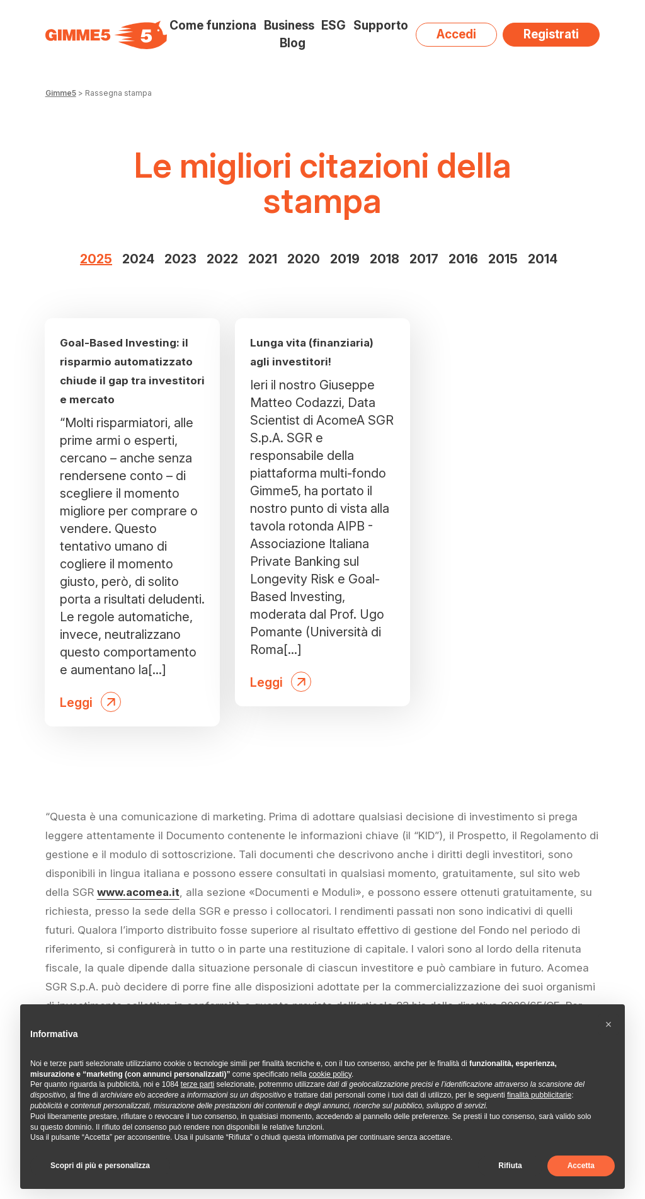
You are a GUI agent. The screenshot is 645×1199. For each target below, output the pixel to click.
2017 (423, 259)
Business (289, 25)
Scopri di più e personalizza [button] (100, 1165)
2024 (138, 259)
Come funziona (212, 25)
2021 (262, 259)
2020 (303, 259)
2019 (345, 259)
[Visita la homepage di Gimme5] (106, 34)
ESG (333, 25)
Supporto (380, 25)
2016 (463, 259)
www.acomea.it (138, 892)
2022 (222, 259)
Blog (292, 43)
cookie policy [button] (330, 1074)
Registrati (551, 34)
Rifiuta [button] (510, 1165)
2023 (180, 259)
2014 (542, 259)
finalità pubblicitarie (539, 1095)
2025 (96, 259)
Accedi (456, 34)
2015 (503, 259)
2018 (384, 259)
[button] (608, 1024)
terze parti (197, 1084)
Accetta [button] (581, 1165)
